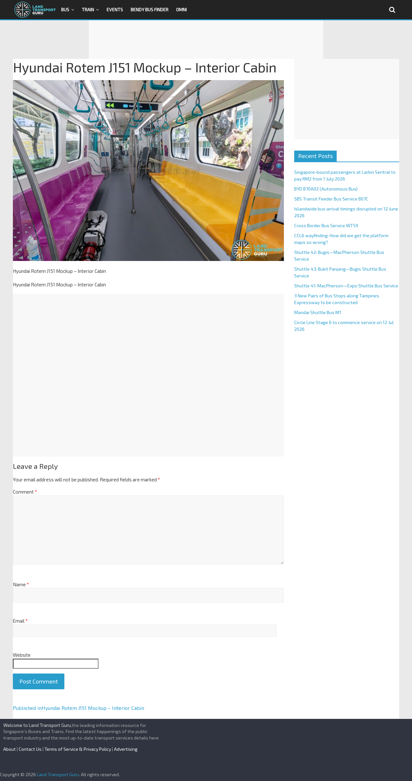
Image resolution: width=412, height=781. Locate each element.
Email (20, 621)
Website (22, 655)
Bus (65, 9)
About (9, 749)
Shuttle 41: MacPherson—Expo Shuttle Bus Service (346, 285)
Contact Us (30, 749)
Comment (25, 492)
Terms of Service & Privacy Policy (77, 749)
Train (88, 9)
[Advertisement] (206, 39)
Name (21, 584)
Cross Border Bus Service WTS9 (326, 225)
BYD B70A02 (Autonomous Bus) (326, 188)
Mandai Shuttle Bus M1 (317, 312)
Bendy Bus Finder (149, 9)
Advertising (125, 749)
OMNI (181, 9)
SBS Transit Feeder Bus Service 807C (331, 198)
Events (115, 9)
